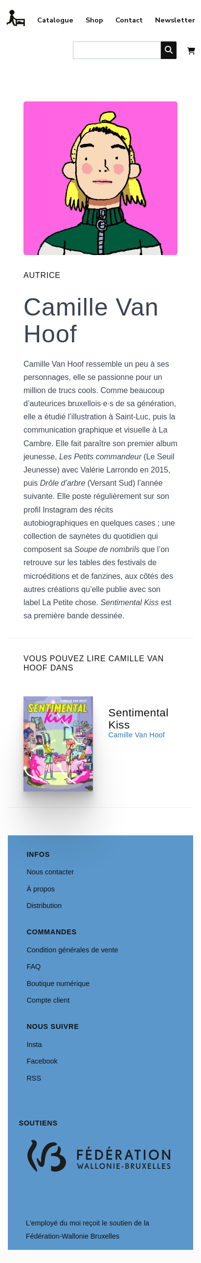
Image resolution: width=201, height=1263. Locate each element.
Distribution (44, 905)
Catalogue (55, 20)
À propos (40, 889)
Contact (129, 20)
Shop (94, 20)
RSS (33, 1078)
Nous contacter (50, 872)
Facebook (41, 1061)
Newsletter (175, 20)
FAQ (33, 966)
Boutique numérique (57, 983)
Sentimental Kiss (139, 719)
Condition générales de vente (72, 950)
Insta (34, 1044)
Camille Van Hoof (137, 735)
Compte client (47, 1000)
